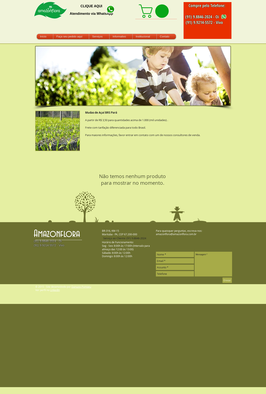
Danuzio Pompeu (81, 286)
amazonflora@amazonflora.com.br (176, 234)
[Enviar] (227, 280)
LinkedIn (55, 290)
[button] (57, 131)
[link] (155, 11)
